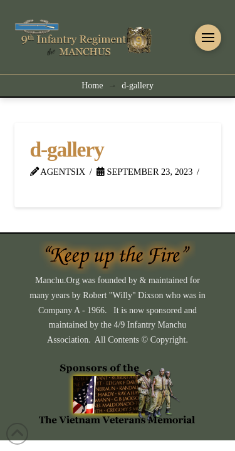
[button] (208, 37)
